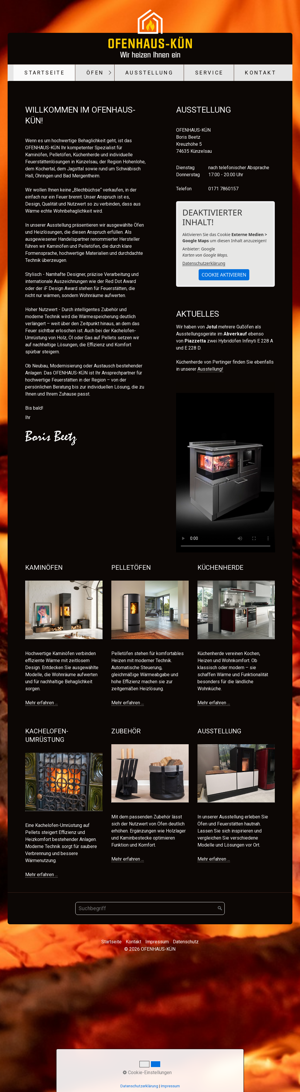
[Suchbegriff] (150, 1033)
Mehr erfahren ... (41, 828)
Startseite (44, 73)
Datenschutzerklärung (204, 388)
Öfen (95, 73)
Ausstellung (149, 73)
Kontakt (260, 73)
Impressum (170, 1086)
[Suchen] (220, 1033)
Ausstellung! (210, 494)
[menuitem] (44, 73)
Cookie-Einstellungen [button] (147, 1072)
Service (209, 73)
